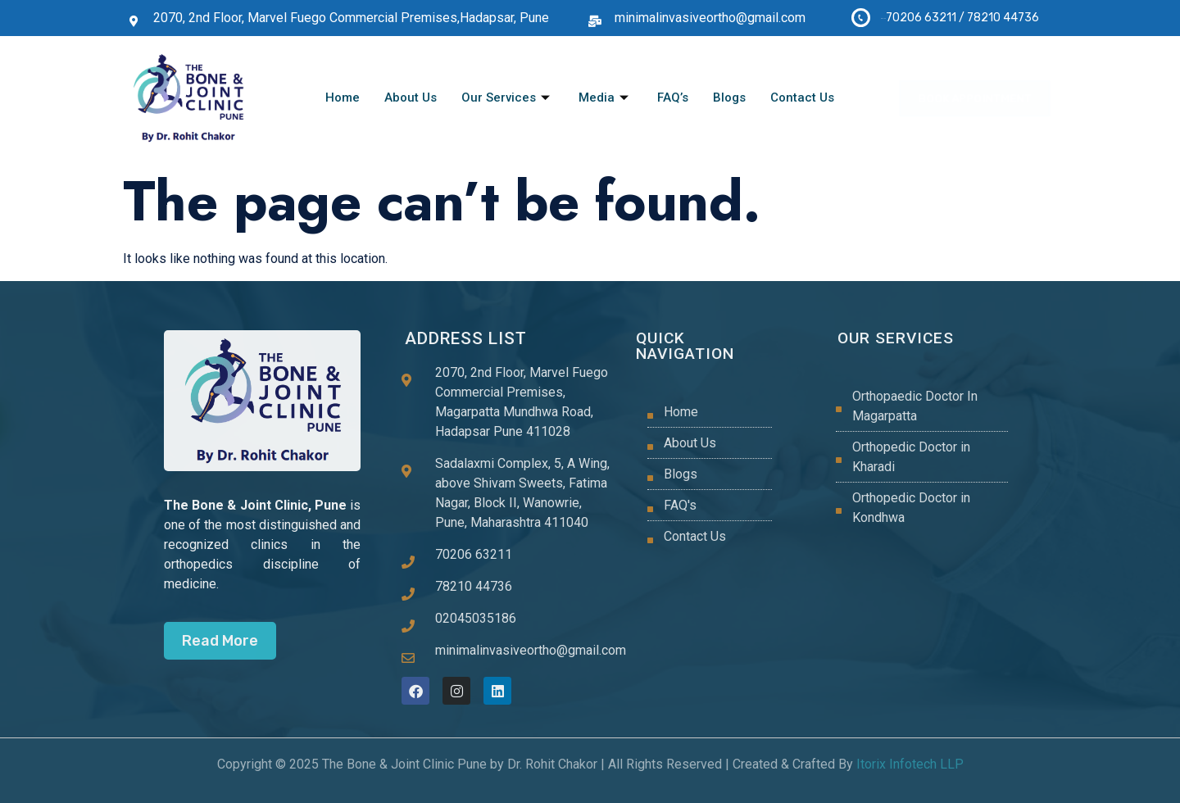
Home (342, 97)
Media (606, 97)
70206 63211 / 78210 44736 (962, 18)
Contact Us (802, 97)
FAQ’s (672, 97)
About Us (410, 97)
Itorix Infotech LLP (908, 764)
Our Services (507, 97)
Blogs (729, 97)
